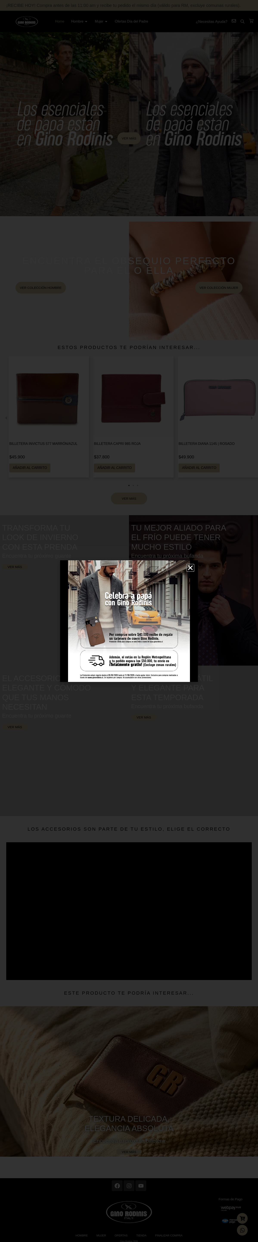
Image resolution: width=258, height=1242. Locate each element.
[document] (129, 621)
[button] (190, 568)
